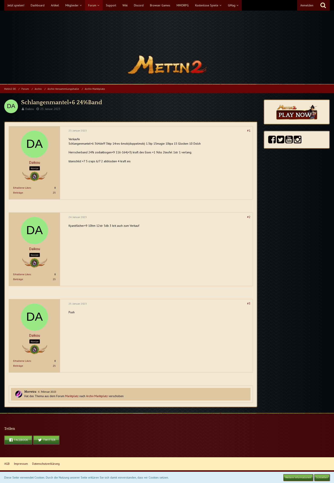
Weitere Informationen (298, 477)
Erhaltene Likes (22, 187)
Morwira (30, 391)
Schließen (322, 477)
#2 (248, 217)
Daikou (29, 109)
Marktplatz (72, 396)
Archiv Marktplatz (97, 396)
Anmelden (306, 5)
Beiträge (18, 192)
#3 (248, 303)
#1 (248, 131)
